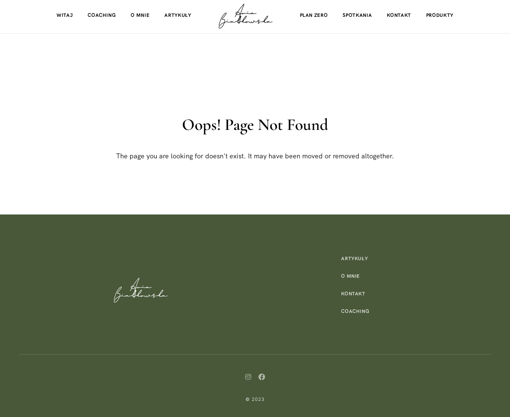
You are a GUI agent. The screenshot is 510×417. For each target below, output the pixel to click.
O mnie (140, 15)
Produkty (439, 15)
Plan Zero (314, 15)
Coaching (102, 15)
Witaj (65, 15)
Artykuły (177, 15)
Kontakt (399, 15)
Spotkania (357, 15)
